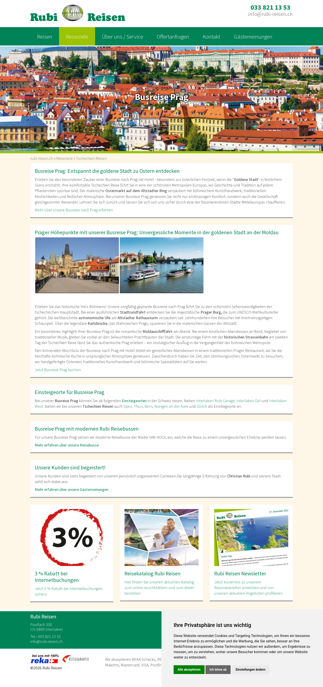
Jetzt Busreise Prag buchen (58, 369)
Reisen (44, 36)
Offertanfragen (173, 36)
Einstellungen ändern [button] (251, 669)
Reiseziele (77, 36)
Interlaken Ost (248, 400)
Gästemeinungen (253, 36)
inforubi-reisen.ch (270, 14)
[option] (161, 97)
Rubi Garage (224, 400)
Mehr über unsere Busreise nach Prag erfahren (74, 209)
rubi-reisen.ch (41, 158)
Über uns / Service (122, 36)
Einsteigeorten (134, 400)
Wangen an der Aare (171, 406)
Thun (138, 406)
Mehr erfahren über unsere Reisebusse (67, 445)
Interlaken (205, 400)
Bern (148, 406)
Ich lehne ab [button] (218, 669)
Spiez (127, 406)
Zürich (202, 406)
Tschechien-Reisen (91, 158)
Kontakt (211, 36)
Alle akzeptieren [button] (189, 669)
